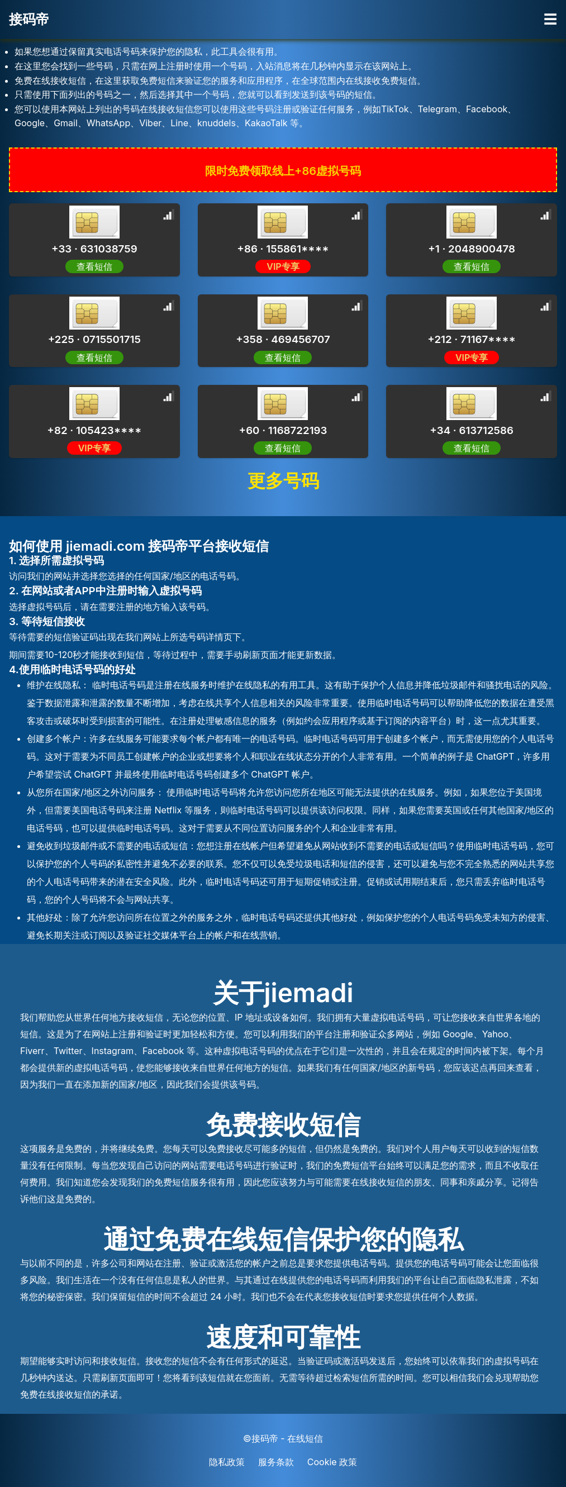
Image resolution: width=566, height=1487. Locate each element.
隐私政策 (227, 1461)
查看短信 (283, 357)
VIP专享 (283, 266)
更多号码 (283, 481)
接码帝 (29, 19)
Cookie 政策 (332, 1461)
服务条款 (276, 1461)
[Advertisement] (89, 251)
